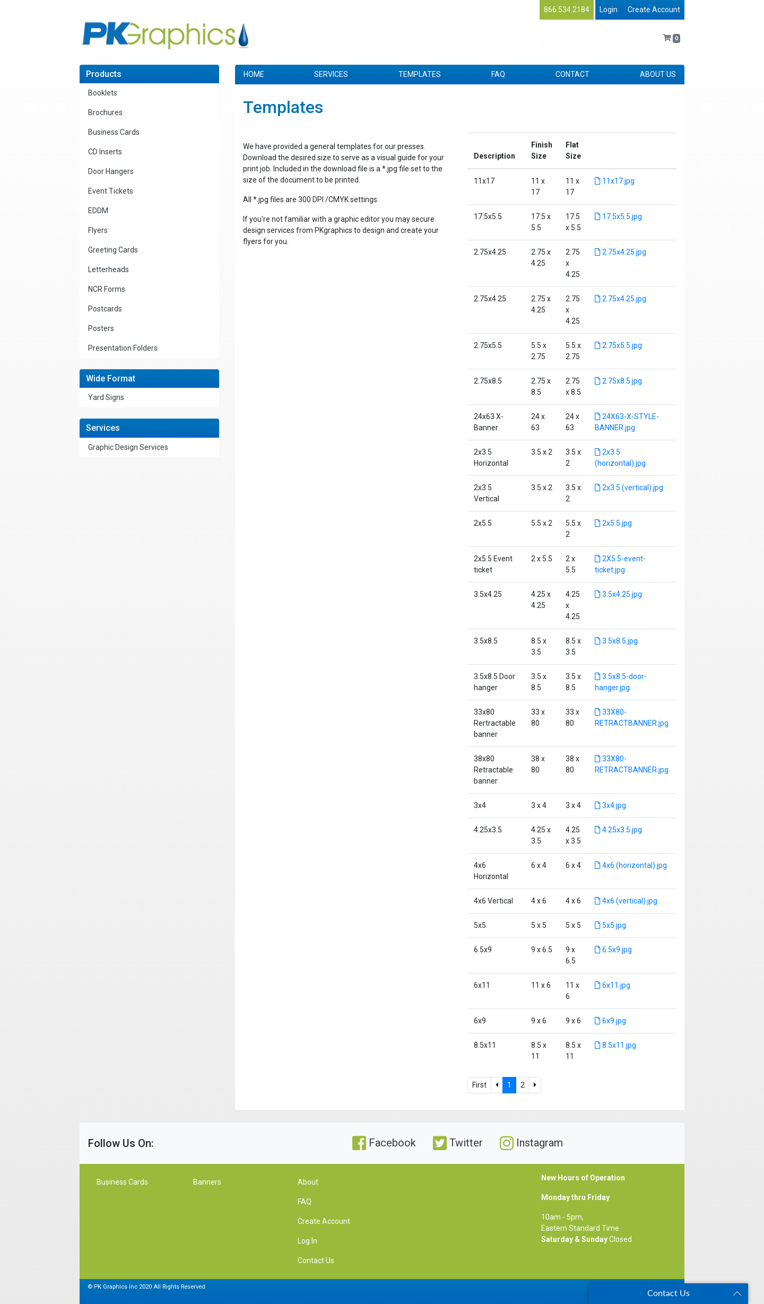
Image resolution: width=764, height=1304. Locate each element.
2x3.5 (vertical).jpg (629, 487)
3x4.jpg (610, 805)
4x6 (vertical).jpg (626, 901)
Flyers (98, 230)
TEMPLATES (419, 74)
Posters (101, 328)
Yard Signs (106, 397)
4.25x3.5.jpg (618, 829)
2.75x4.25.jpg (620, 252)
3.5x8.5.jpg (616, 641)
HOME (254, 74)
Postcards (105, 309)
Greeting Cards (113, 250)
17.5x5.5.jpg (618, 216)
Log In (307, 1241)
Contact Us (316, 1260)
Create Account (654, 9)
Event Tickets (110, 191)
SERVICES (331, 74)
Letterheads (108, 269)
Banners (207, 1182)
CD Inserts (105, 151)
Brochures (105, 112)
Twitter (458, 1143)
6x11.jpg (612, 985)
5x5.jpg (610, 925)
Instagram (531, 1143)
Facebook (384, 1143)
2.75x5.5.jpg (618, 345)
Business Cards (114, 132)
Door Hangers (111, 171)
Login (609, 9)
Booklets (102, 93)
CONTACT (572, 74)
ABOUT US (658, 74)
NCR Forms (106, 289)
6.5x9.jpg (613, 949)
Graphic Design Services (128, 447)
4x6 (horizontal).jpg (631, 865)
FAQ (498, 74)
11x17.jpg (615, 181)
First (479, 1085)
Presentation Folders (123, 348)
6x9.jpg (610, 1020)
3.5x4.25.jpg (618, 594)
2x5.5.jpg (613, 523)
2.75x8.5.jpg (618, 381)
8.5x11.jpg (615, 1045)
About (308, 1182)
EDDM (98, 210)
